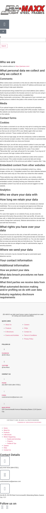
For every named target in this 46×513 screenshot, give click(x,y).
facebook (5, 353)
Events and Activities (14, 439)
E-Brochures (7, 435)
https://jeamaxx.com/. (22, 66)
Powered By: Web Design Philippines (29, 422)
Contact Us (7, 450)
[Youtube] (4, 361)
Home (6, 428)
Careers (6, 445)
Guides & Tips (11, 443)
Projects (10, 441)
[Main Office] (4, 403)
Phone (4, 383)
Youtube (5, 365)
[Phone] (4, 379)
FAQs (5, 448)
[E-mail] (4, 391)
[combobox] (23, 40)
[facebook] (4, 349)
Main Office (6, 407)
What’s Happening (9, 437)
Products (6, 432)
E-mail (4, 395)
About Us (7, 430)
